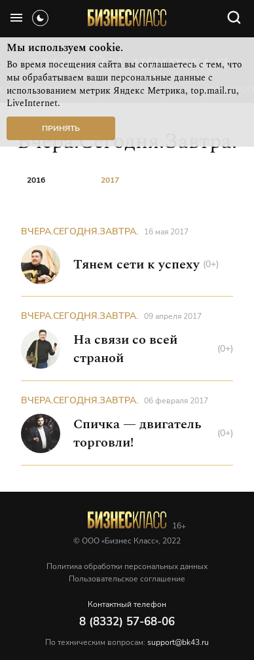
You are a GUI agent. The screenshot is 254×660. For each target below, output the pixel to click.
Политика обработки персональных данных (127, 566)
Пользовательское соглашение (127, 579)
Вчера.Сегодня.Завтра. (79, 231)
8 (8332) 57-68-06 (127, 621)
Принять (61, 128)
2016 (36, 180)
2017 (110, 180)
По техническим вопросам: (127, 642)
